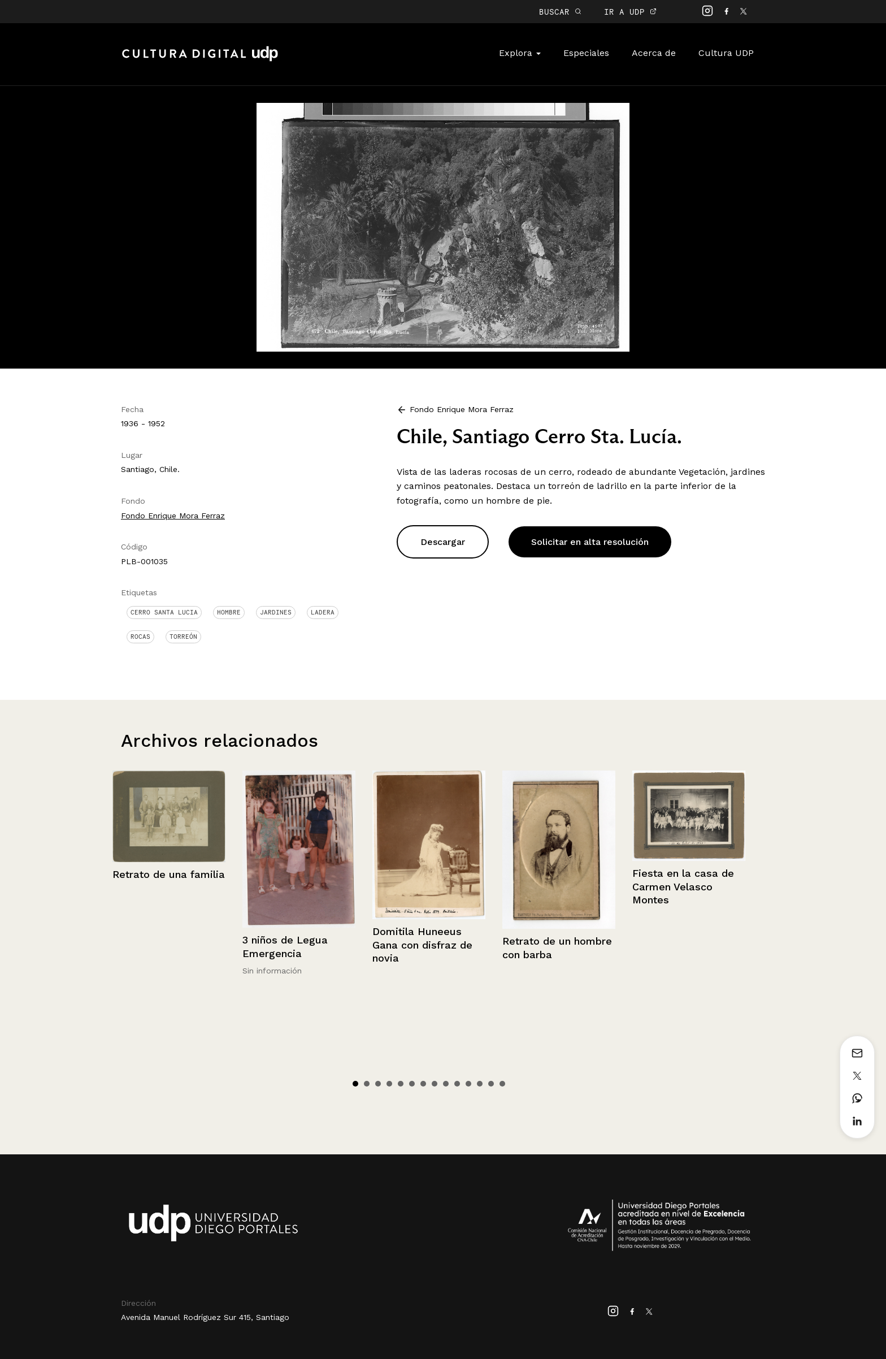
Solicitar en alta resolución (590, 541)
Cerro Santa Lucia (164, 612)
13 (491, 1084)
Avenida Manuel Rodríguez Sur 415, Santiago (205, 1317)
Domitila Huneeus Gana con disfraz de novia (422, 944)
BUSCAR (560, 11)
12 (480, 1084)
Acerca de (654, 52)
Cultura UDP (726, 52)
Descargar (442, 541)
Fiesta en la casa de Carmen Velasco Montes (683, 886)
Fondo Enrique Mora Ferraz (173, 515)
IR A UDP (630, 11)
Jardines (276, 612)
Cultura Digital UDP (200, 60)
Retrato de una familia (168, 874)
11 (468, 1084)
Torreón (183, 636)
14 (502, 1084)
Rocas (140, 636)
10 (457, 1084)
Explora (520, 52)
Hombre (229, 612)
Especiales (586, 52)
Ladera (323, 612)
